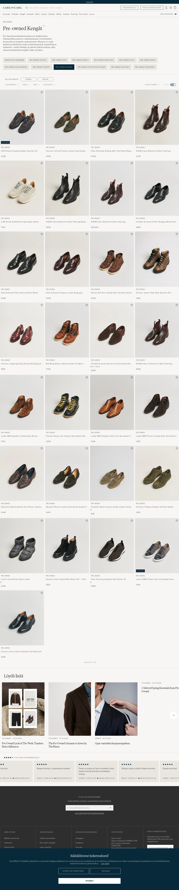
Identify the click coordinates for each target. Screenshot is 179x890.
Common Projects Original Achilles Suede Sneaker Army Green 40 (154, 507)
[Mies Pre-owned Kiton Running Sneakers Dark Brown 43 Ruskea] (112, 545)
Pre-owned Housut (38, 60)
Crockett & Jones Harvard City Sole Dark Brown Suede (112, 364)
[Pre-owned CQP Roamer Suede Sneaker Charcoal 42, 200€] (22, 124)
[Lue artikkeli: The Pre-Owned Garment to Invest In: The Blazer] (69, 715)
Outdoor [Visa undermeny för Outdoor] (66, 14)
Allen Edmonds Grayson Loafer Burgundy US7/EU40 (64, 293)
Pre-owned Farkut (80, 60)
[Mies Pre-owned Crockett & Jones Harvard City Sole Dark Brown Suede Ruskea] (112, 330)
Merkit (58, 14)
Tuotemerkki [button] (12, 85)
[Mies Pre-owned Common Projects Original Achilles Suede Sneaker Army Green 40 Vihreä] (157, 473)
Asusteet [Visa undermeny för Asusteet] (30, 14)
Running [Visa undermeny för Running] (74, 14)
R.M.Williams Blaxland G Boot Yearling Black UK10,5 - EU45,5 (66, 222)
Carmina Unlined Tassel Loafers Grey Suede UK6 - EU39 (65, 151)
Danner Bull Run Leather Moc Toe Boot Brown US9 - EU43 (111, 293)
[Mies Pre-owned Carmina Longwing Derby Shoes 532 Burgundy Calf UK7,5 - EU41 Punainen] (22, 330)
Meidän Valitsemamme (14, 60)
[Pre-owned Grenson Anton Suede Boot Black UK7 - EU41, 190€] (67, 552)
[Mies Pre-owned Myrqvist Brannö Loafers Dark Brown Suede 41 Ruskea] (67, 473)
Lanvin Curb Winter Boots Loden (15, 579)
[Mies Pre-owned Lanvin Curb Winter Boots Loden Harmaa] (22, 545)
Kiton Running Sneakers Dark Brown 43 (108, 579)
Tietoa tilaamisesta (47, 838)
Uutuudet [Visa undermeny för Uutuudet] (6, 14)
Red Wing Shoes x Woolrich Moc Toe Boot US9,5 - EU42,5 (64, 364)
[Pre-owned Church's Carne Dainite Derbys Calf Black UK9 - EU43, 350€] (22, 624)
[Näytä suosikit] (170, 7)
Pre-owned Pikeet (148, 60)
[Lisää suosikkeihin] (41, 93)
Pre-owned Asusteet (120, 67)
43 (1, 582)
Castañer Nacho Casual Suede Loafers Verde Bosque (111, 507)
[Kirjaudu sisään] (166, 7)
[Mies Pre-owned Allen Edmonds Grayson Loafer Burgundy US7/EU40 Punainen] (67, 259)
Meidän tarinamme (11, 838)
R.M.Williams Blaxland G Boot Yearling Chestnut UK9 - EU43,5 (108, 222)
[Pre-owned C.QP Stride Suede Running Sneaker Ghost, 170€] (22, 195)
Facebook (79, 843)
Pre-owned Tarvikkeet (145, 67)
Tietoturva (8, 843)
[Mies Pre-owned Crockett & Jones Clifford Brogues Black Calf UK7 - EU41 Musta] (157, 188)
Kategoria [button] (49, 85)
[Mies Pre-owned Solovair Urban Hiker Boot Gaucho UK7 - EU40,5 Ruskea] (157, 259)
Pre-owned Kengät (64, 67)
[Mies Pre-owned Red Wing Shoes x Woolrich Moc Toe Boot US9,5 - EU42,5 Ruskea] (67, 330)
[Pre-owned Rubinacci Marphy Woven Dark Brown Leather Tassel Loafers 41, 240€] (22, 480)
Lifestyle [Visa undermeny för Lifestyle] (51, 14)
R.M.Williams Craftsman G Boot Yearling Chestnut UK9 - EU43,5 (154, 364)
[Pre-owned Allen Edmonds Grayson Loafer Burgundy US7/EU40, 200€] (67, 265)
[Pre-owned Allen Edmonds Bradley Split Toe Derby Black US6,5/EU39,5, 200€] (112, 124)
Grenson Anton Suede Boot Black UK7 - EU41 (66, 579)
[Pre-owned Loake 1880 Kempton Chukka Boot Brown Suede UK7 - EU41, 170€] (22, 409)
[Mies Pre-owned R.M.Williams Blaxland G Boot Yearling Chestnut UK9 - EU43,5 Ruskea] (112, 188)
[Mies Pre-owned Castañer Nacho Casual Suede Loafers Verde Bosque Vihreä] (112, 473)
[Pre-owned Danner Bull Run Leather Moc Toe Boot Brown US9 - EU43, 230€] (112, 265)
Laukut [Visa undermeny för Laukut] (44, 14)
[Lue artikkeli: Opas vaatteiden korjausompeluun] (116, 715)
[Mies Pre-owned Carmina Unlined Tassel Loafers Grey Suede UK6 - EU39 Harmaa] (67, 117)
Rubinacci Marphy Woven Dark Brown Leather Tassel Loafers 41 (21, 507)
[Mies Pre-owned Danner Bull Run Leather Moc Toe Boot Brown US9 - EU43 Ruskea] (112, 259)
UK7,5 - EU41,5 (95, 366)
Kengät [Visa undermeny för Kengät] (22, 14)
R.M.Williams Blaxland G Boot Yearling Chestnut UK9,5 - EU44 (153, 151)
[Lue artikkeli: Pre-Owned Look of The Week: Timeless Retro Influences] (23, 715)
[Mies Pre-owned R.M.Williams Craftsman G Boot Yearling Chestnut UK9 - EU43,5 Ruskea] (157, 330)
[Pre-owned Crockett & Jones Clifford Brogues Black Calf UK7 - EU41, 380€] (157, 195)
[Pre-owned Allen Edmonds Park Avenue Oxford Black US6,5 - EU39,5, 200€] (22, 265)
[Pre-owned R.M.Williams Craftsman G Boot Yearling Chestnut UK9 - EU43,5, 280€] (157, 337)
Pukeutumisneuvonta (151, 8)
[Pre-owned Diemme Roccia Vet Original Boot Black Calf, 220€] (67, 409)
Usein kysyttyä (45, 847)
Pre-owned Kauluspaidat (16, 67)
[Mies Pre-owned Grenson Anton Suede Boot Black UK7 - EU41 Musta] (67, 545)
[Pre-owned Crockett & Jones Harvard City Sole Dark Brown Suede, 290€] (112, 337)
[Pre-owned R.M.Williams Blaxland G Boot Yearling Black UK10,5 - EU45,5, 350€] (67, 195)
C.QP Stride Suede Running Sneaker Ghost (20, 222)
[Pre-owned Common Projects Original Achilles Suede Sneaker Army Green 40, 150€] (157, 480)
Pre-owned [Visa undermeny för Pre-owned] (83, 14)
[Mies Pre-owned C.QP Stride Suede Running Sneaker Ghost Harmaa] (22, 188)
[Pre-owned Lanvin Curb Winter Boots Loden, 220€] (22, 552)
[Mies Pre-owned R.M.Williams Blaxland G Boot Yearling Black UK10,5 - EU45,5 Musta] (67, 188)
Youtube (79, 847)
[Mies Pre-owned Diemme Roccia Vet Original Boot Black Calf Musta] (67, 402)
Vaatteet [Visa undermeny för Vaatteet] (15, 14)
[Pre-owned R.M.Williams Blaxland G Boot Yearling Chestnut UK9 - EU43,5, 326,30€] (112, 195)
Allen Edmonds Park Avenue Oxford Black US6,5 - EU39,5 (19, 293)
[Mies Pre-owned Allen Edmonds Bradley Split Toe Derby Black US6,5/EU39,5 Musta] (112, 117)
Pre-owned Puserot (41, 67)
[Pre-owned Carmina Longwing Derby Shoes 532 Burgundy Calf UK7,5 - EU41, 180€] (22, 337)
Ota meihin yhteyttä (47, 843)
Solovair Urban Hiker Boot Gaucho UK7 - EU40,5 (154, 293)
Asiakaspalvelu (129, 8)
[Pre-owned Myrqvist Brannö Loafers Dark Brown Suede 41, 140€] (67, 480)
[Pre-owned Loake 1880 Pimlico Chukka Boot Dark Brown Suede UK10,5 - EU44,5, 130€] (157, 409)
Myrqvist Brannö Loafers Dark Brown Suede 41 (66, 507)
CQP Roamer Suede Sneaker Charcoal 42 (19, 151)
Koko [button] (26, 85)
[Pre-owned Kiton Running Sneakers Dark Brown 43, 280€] (112, 552)
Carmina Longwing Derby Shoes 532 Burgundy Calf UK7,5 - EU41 (21, 364)
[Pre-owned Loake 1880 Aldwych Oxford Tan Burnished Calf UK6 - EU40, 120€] (112, 409)
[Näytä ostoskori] (175, 7)
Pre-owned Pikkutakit (104, 60)
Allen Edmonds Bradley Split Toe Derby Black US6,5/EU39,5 (111, 151)
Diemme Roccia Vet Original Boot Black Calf (65, 436)
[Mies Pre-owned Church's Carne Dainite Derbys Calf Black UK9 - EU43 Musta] (22, 617)
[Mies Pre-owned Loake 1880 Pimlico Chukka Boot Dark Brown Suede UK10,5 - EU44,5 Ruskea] (157, 402)
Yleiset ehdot (9, 847)
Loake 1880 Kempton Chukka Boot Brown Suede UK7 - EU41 (19, 436)
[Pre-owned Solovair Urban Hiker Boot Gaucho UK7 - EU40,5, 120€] (157, 265)
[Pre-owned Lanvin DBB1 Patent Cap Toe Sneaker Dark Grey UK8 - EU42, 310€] (157, 552)
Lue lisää (105, 863)
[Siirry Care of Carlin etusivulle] (12, 8)
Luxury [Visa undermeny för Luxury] (91, 14)
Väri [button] (36, 85)
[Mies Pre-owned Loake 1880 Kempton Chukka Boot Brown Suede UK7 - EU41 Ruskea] (22, 402)
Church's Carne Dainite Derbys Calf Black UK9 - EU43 (21, 651)
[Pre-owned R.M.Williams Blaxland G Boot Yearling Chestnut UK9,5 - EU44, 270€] (157, 124)
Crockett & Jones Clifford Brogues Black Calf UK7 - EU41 (156, 222)
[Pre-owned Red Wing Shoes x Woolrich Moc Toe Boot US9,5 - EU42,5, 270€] (67, 337)
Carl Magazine (166, 14)
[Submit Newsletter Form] (110, 807)
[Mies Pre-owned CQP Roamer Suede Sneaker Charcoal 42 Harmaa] (22, 117)
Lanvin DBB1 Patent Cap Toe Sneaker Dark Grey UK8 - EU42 (155, 579)
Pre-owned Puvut (127, 60)
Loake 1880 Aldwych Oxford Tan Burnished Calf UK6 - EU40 (112, 436)
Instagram (80, 838)
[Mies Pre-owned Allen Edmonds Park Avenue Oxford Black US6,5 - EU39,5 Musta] (22, 259)
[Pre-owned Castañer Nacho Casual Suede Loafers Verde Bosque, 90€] (112, 480)
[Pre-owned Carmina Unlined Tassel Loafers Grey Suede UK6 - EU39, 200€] (67, 124)
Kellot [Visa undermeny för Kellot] (37, 14)
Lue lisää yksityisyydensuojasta (89, 813)
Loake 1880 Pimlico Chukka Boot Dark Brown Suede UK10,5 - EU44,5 (156, 436)
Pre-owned (7, 22)
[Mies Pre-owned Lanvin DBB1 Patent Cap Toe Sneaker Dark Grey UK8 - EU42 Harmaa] (157, 545)
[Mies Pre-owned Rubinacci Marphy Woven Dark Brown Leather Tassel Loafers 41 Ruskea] (22, 473)
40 (91, 510)
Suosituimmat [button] (152, 85)
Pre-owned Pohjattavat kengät (92, 67)
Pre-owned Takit (59, 60)
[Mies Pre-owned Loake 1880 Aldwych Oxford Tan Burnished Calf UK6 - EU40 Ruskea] (112, 402)
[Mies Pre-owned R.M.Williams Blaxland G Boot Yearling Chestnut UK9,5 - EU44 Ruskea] (157, 117)
